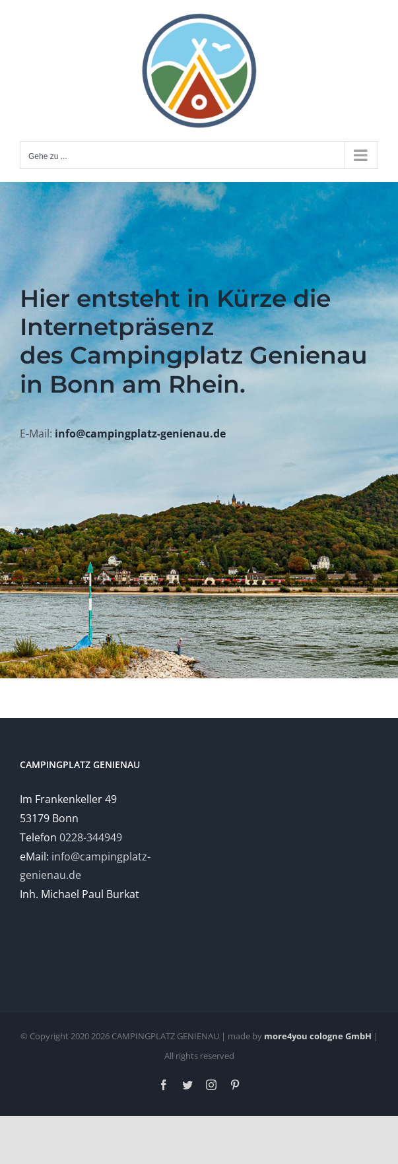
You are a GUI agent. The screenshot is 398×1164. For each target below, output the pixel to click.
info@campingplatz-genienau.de (140, 433)
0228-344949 (90, 837)
